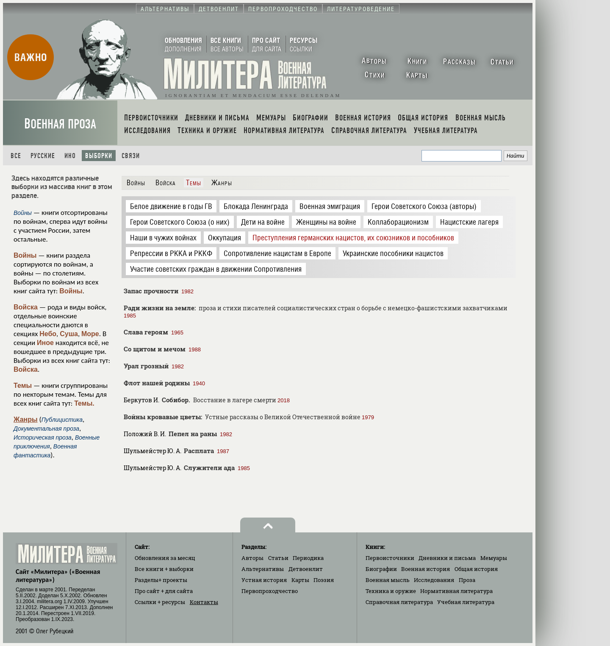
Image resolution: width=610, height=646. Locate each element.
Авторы (252, 558)
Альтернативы (262, 569)
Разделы (161, 580)
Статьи (278, 558)
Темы (23, 385)
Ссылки (160, 602)
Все (16, 155)
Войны (25, 255)
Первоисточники (390, 558)
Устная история (264, 580)
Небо (47, 333)
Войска (26, 307)
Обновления (165, 558)
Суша (69, 333)
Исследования (434, 580)
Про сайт (164, 591)
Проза (467, 580)
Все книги (164, 569)
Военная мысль (388, 580)
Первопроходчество (269, 591)
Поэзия (323, 580)
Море (90, 333)
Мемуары (493, 558)
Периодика (308, 558)
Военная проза (60, 124)
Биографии (381, 569)
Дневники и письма (447, 558)
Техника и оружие (391, 591)
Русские (42, 155)
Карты (300, 580)
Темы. (84, 403)
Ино (70, 155)
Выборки (98, 155)
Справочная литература (399, 602)
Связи (131, 155)
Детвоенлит (305, 569)
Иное (45, 342)
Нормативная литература (456, 591)
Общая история (476, 569)
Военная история (425, 569)
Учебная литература (465, 602)
